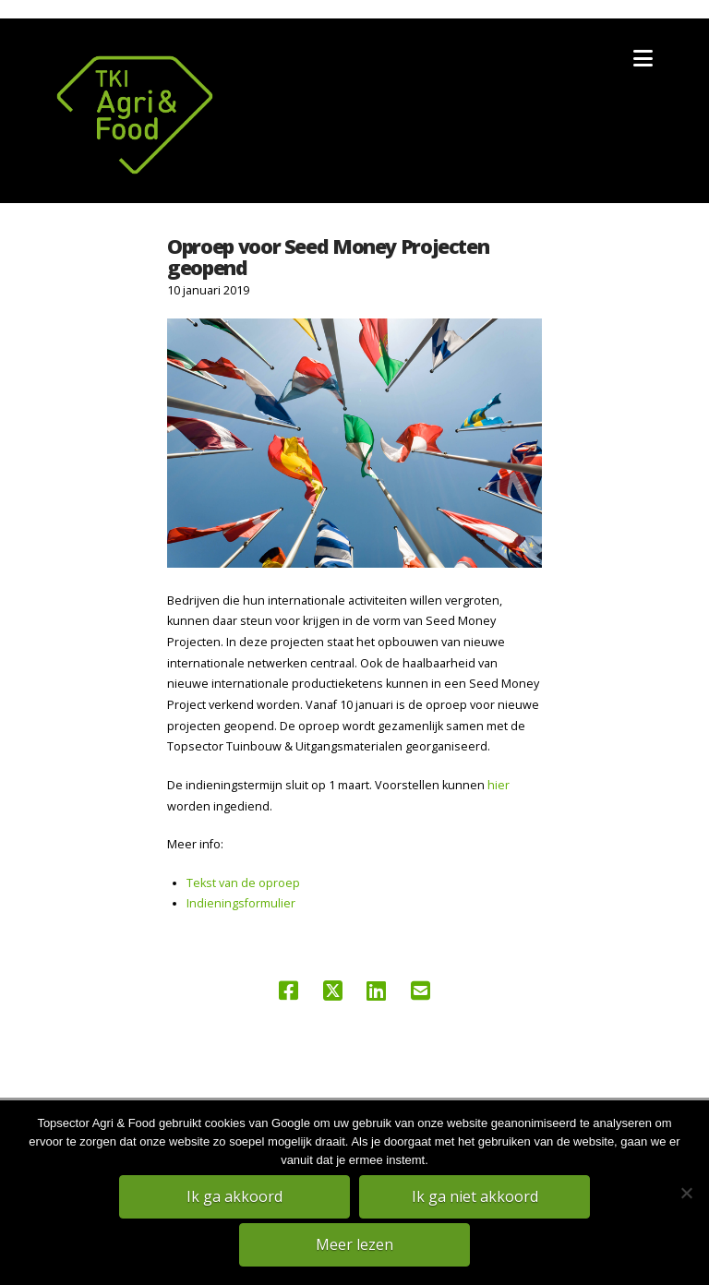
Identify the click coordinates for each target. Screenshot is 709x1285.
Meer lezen (354, 1244)
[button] (643, 58)
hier (498, 785)
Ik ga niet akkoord (475, 1196)
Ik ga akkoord (234, 1196)
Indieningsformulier (240, 903)
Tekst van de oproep (243, 883)
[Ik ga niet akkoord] (686, 1192)
